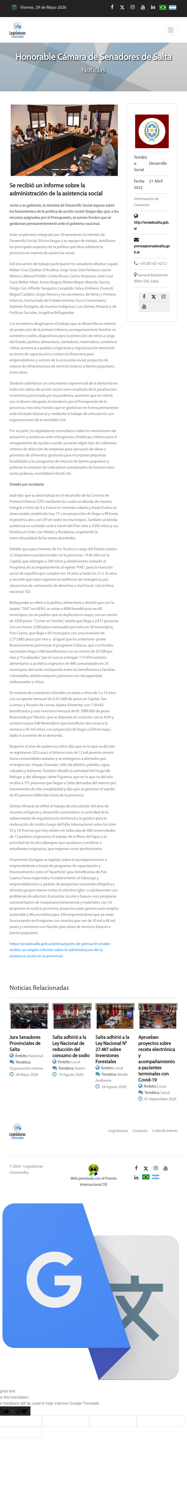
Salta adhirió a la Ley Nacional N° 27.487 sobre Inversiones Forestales (112, 1049)
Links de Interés (165, 1131)
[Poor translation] (21, 1411)
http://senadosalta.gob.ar (151, 223)
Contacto (140, 1131)
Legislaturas (118, 1131)
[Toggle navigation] (171, 30)
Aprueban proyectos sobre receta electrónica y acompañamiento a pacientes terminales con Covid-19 (156, 1059)
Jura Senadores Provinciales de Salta (24, 1043)
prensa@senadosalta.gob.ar (152, 246)
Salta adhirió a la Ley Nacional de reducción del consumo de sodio (71, 1046)
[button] (17, 140)
